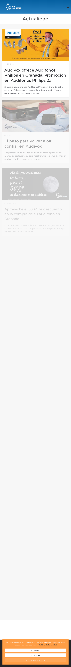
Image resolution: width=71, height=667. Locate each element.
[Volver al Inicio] (13, 7)
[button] (68, 7)
